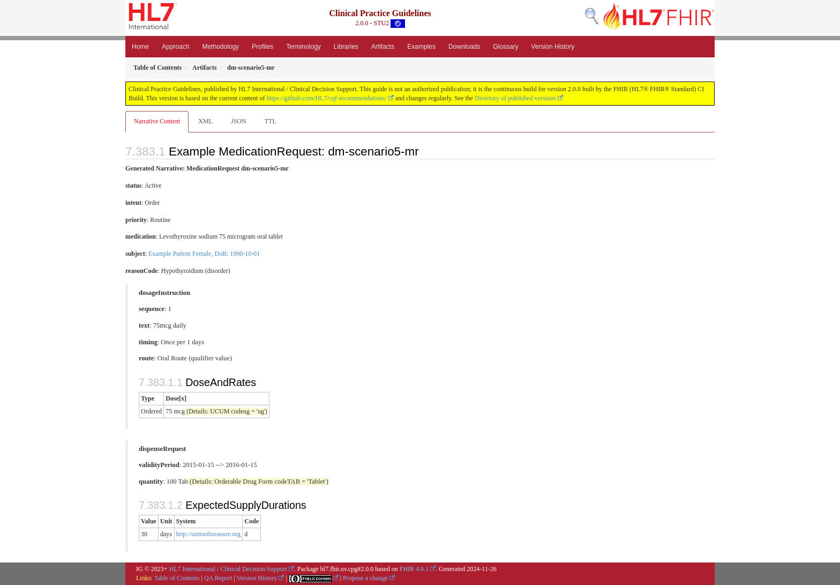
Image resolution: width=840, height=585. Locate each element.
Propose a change (365, 578)
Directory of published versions (515, 98)
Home (140, 46)
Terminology (303, 46)
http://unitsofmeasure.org (208, 534)
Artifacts (382, 46)
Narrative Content (157, 121)
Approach (175, 46)
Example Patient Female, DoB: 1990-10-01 (204, 253)
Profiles (262, 46)
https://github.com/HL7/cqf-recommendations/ (326, 98)
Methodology (220, 46)
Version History (553, 46)
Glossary (505, 46)
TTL (270, 121)
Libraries (346, 46)
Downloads (464, 46)
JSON (238, 121)
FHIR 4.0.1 (414, 569)
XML (205, 121)
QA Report (218, 578)
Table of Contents (176, 578)
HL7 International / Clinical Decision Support (228, 569)
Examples (421, 46)
